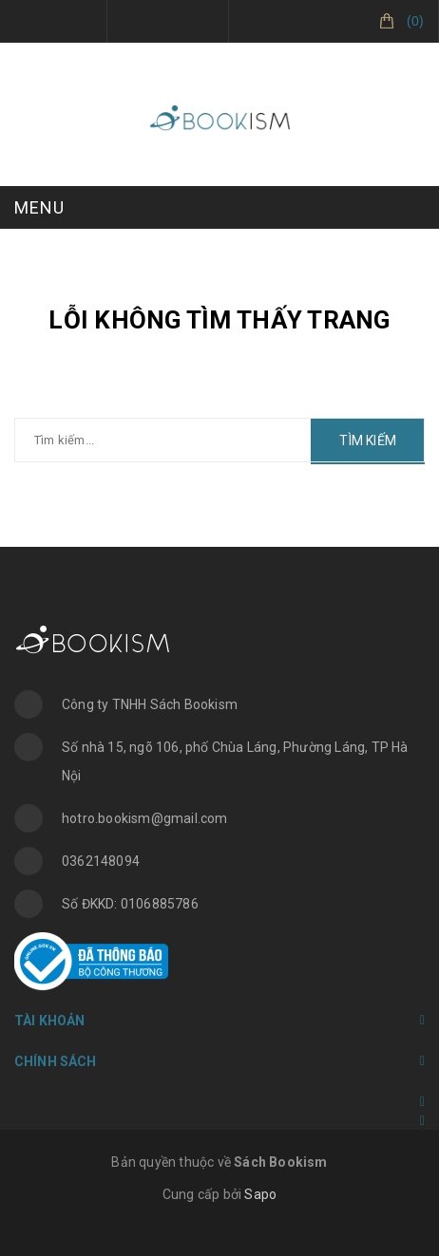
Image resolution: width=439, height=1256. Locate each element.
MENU (39, 207)
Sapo (260, 1194)
